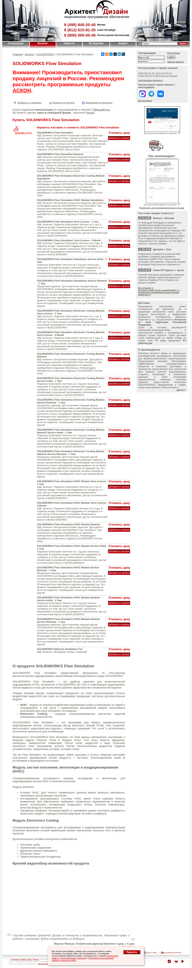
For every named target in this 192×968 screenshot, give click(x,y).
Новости (69, 43)
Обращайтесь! (101, 109)
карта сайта (152, 952)
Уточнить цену (119, 132)
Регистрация (173, 53)
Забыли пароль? (175, 62)
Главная (17, 54)
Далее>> (181, 390)
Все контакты (145, 101)
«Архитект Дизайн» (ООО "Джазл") (25, 959)
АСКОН (22, 90)
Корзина (96, 43)
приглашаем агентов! (171, 952)
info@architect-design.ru (150, 80)
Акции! (123, 43)
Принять (132, 952)
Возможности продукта (96, 102)
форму (90, 112)
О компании (15, 43)
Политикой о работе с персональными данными (85, 957)
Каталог (43, 43)
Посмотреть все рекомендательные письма (161, 208)
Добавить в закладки (27, 102)
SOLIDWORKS (45, 54)
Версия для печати (61, 102)
